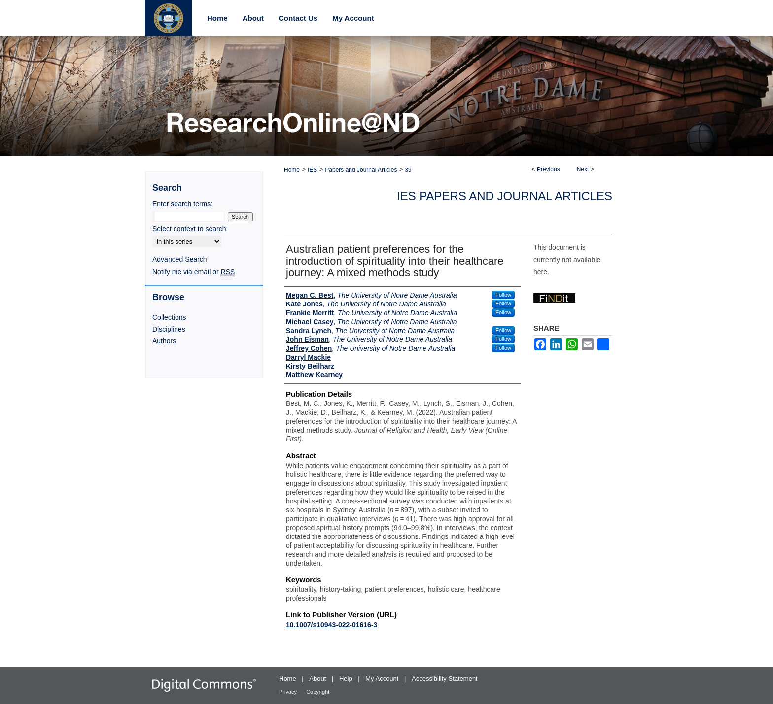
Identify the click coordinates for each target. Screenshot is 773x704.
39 (408, 170)
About (318, 678)
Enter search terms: (182, 204)
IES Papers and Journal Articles (504, 195)
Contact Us (298, 18)
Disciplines (168, 329)
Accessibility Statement (445, 678)
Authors (164, 341)
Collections (169, 317)
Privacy (288, 692)
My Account (382, 678)
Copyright (317, 692)
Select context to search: (190, 229)
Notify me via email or (193, 272)
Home (292, 170)
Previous (548, 169)
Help (346, 678)
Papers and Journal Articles (361, 170)
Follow (503, 295)
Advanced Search (179, 259)
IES (312, 170)
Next (583, 169)
